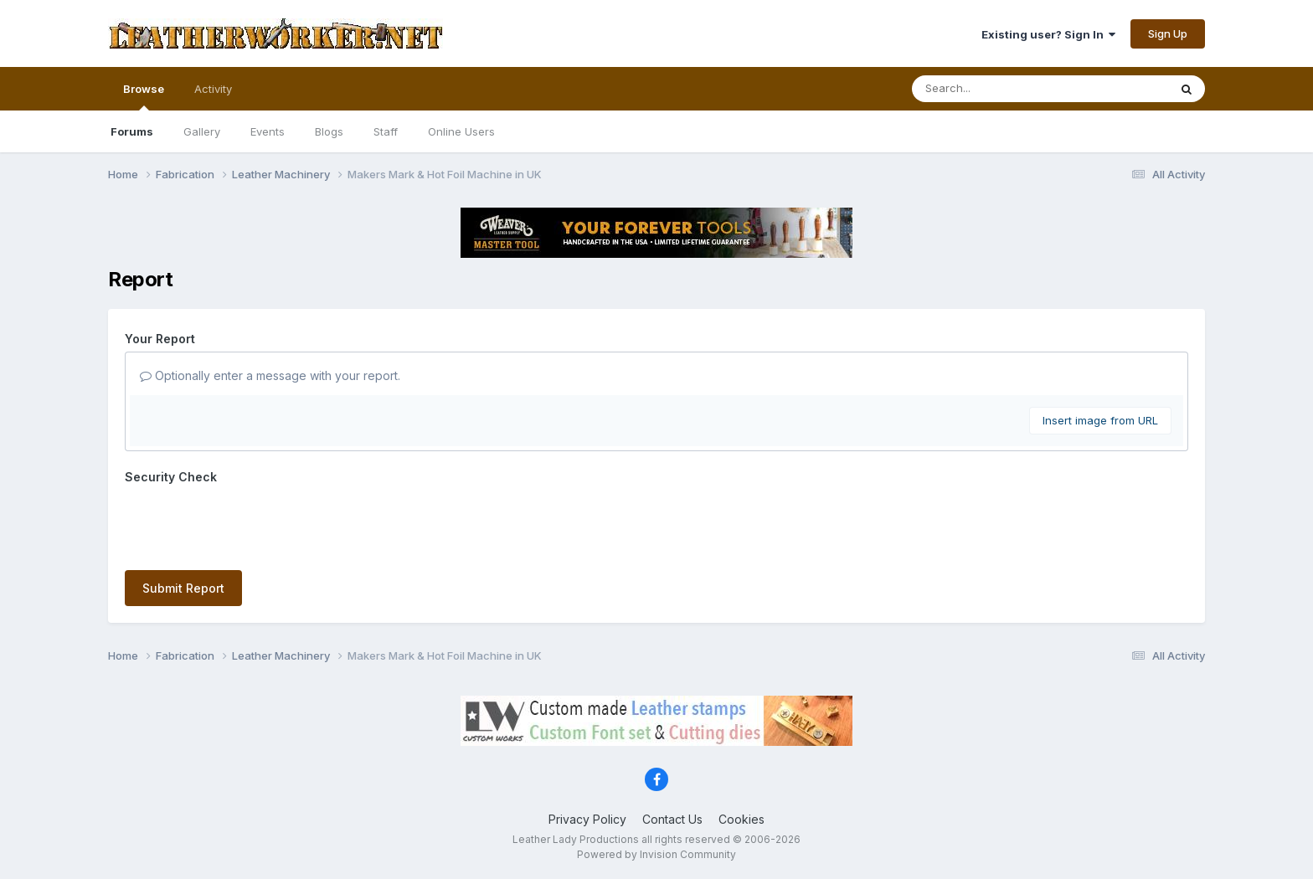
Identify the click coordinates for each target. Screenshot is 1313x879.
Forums (132, 131)
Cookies (741, 819)
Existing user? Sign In (1048, 34)
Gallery (201, 131)
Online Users (461, 131)
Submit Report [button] (183, 588)
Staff (385, 131)
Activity (213, 88)
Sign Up (1167, 33)
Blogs (329, 131)
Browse (143, 96)
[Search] (994, 88)
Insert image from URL (1100, 420)
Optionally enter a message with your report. (270, 375)
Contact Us (672, 819)
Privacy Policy (587, 819)
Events (267, 131)
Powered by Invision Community (656, 854)
